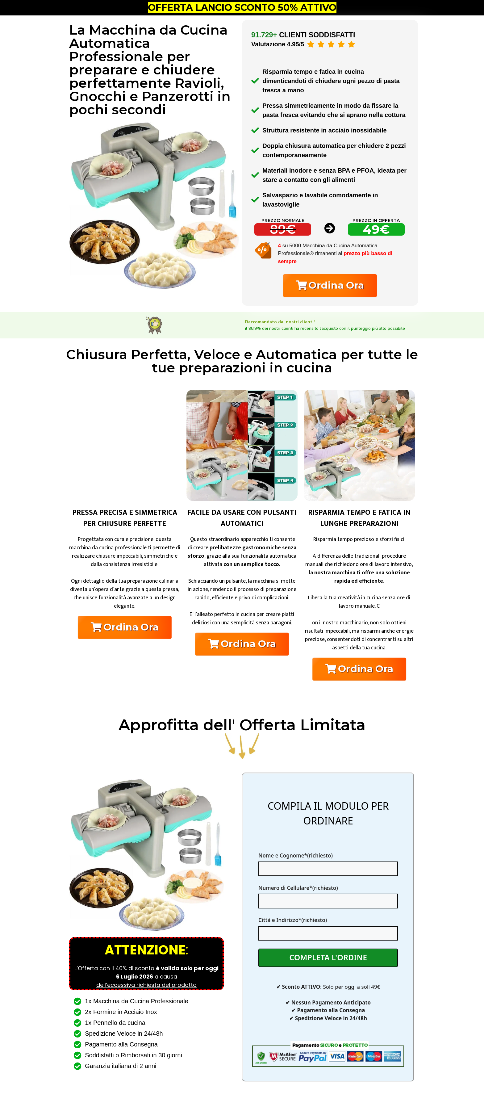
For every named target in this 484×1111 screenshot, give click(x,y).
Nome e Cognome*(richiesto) (328, 862)
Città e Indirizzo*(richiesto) (328, 926)
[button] (330, 285)
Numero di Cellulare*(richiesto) (328, 894)
